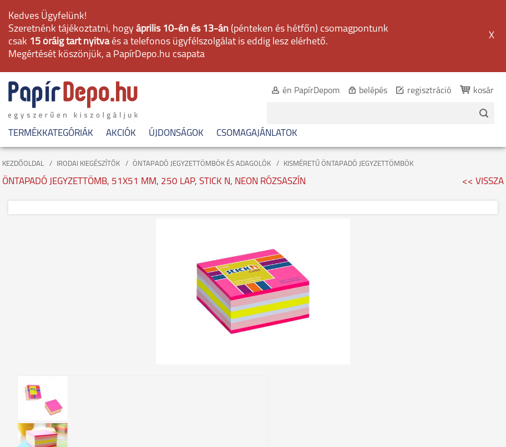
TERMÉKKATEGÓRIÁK (50, 133)
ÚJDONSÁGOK (176, 133)
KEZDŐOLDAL (23, 163)
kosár (483, 91)
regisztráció (429, 91)
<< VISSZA (483, 181)
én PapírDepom (311, 91)
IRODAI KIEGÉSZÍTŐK (88, 163)
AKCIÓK (121, 133)
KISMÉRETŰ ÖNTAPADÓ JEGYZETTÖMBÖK (348, 163)
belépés (373, 91)
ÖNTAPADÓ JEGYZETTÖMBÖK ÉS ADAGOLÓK (202, 163)
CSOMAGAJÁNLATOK (256, 133)
